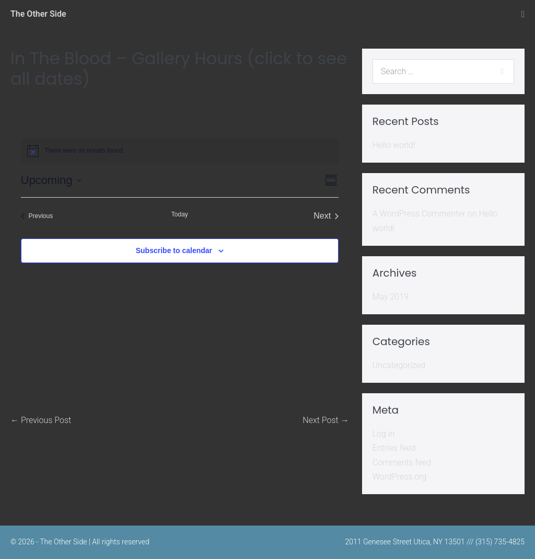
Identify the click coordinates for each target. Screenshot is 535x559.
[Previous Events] (37, 216)
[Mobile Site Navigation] (523, 14)
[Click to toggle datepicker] (51, 180)
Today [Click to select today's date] (179, 214)
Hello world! (394, 145)
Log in (384, 434)
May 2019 (391, 297)
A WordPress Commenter (419, 214)
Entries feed (394, 448)
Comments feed (402, 462)
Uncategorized (399, 365)
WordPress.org (400, 477)
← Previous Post (40, 420)
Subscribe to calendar (174, 250)
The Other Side (38, 14)
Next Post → (325, 420)
